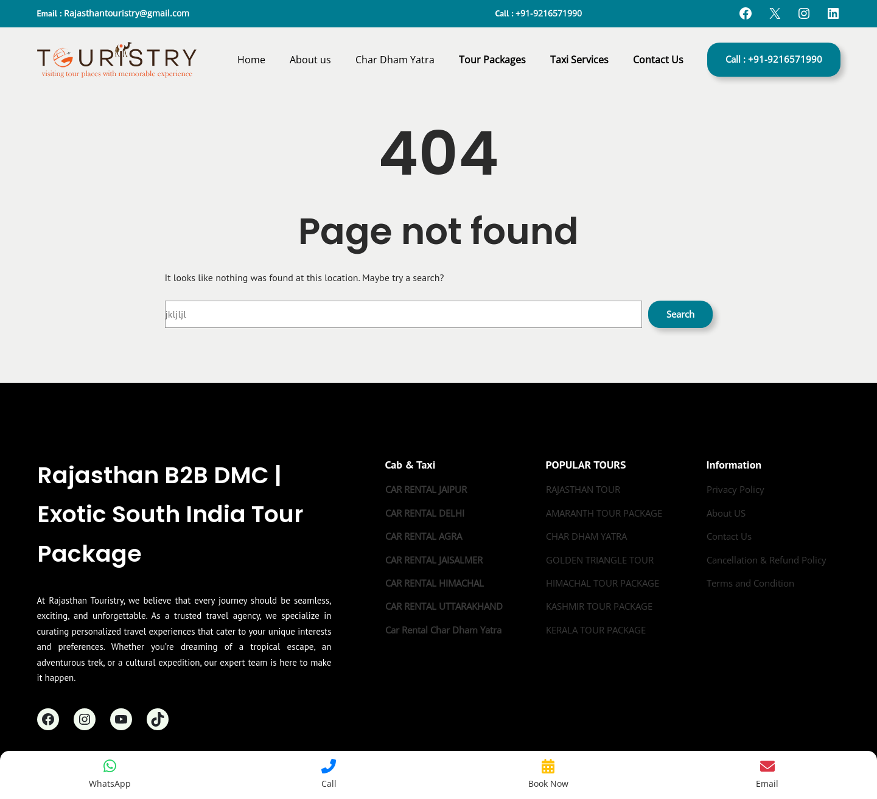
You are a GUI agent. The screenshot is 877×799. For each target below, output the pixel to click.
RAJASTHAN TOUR (583, 489)
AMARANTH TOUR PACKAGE (604, 513)
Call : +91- (773, 59)
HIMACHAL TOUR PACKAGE (602, 583)
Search (680, 314)
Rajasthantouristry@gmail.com (126, 13)
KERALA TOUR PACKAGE (596, 630)
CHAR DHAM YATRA (586, 536)
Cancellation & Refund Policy (766, 560)
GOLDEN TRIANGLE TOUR (600, 560)
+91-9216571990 (548, 13)
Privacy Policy (735, 489)
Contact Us (729, 536)
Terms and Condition (750, 583)
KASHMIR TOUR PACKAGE (599, 606)
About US (726, 513)
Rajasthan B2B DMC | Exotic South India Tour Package (170, 514)
